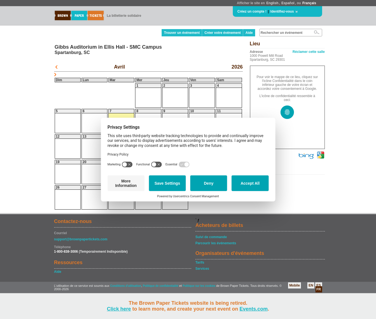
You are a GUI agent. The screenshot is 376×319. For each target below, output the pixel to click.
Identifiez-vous (282, 11)
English (272, 3)
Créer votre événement (222, 33)
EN (310, 285)
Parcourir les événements (215, 243)
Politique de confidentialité (160, 285)
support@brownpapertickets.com (80, 239)
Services (202, 269)
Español (287, 3)
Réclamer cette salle (309, 52)
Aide (249, 33)
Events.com (254, 309)
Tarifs (199, 262)
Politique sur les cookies (199, 285)
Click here (119, 309)
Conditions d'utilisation (125, 285)
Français (309, 3)
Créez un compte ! (252, 11)
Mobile (294, 285)
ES (318, 285)
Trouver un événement (182, 33)
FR (319, 289)
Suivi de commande (211, 237)
